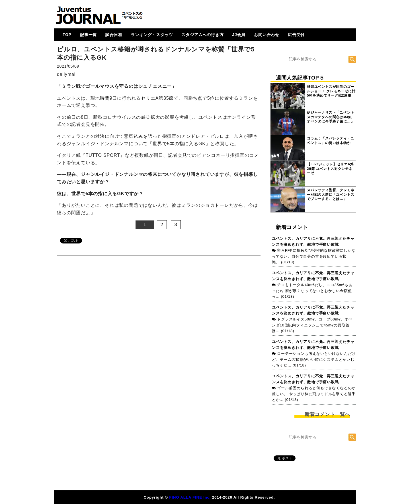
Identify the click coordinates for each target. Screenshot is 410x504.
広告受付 (296, 34)
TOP (67, 34)
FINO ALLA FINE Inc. (190, 497)
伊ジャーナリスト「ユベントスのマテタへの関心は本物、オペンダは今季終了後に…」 (330, 117)
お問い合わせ (266, 34)
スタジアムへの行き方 (202, 34)
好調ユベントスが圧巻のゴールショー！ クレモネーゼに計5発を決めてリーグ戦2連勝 (331, 91)
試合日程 (113, 34)
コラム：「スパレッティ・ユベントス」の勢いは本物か (330, 140)
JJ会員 (238, 34)
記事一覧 (88, 34)
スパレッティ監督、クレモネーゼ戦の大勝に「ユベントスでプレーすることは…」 (330, 194)
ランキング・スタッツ (152, 34)
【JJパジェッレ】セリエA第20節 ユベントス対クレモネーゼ (330, 168)
